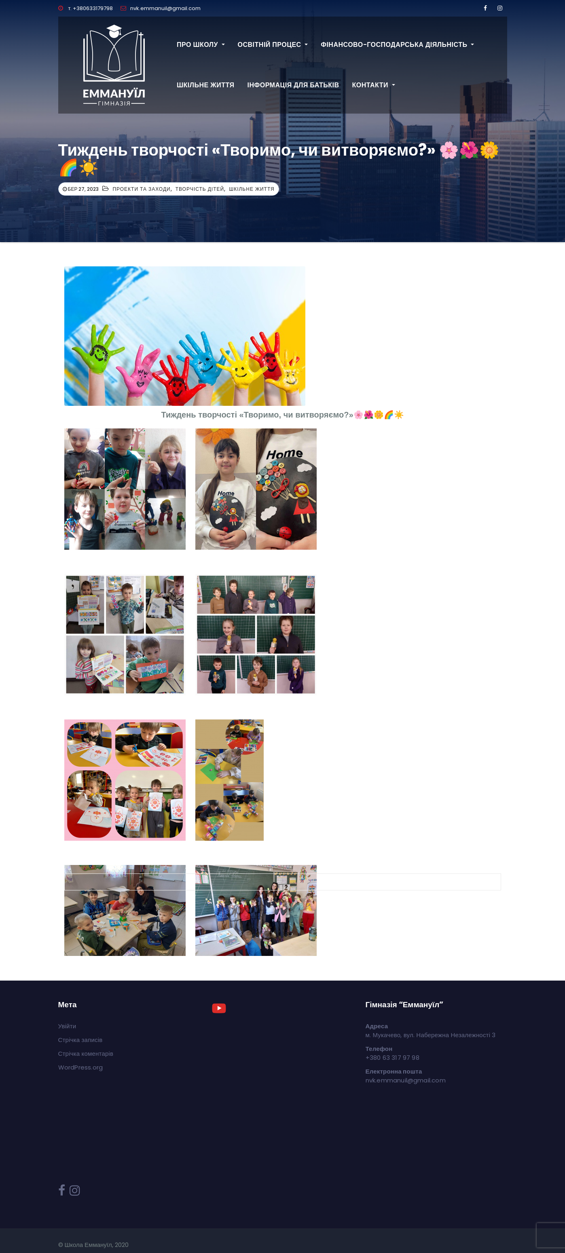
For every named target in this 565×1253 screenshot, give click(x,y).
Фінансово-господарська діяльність (397, 44)
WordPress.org (80, 1067)
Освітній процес (273, 44)
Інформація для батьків (293, 85)
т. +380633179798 (85, 8)
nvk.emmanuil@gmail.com (161, 8)
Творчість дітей (200, 189)
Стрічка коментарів (86, 1053)
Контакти (373, 85)
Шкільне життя (206, 85)
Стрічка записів (80, 1040)
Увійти (67, 1026)
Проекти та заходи (141, 189)
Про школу (201, 44)
